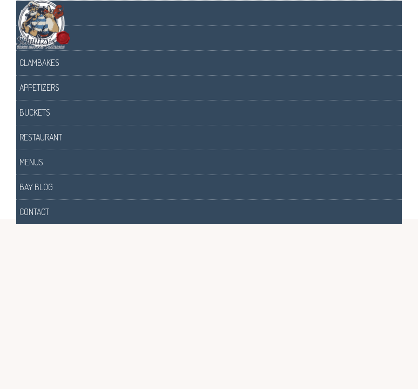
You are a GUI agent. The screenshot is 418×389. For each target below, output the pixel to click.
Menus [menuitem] (31, 162)
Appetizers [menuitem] (39, 87)
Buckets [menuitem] (34, 112)
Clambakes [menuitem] (39, 62)
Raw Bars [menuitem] (36, 37)
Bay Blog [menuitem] (36, 187)
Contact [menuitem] (34, 211)
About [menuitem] (30, 13)
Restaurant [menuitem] (40, 137)
